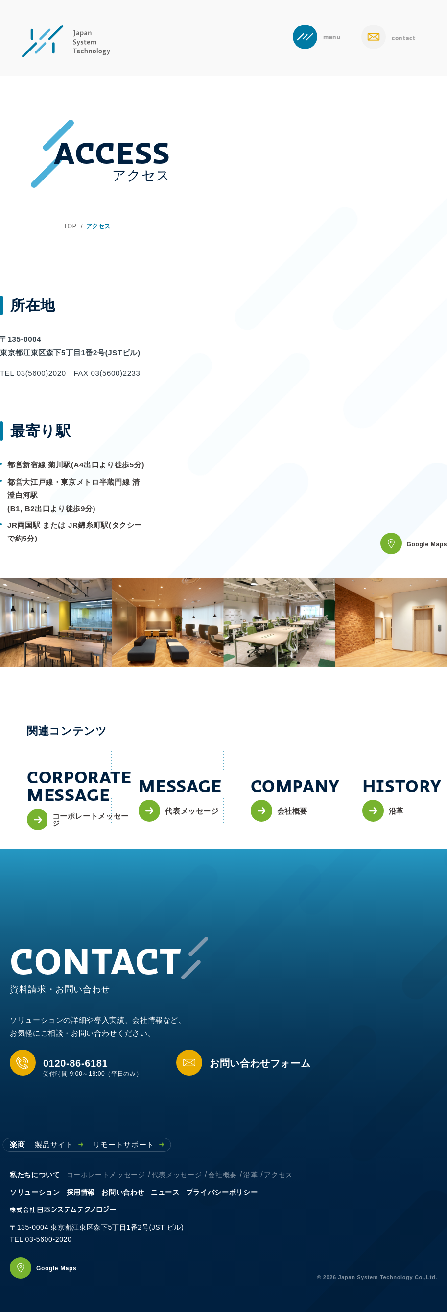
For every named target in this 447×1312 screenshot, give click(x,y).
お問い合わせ (122, 1192)
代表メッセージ (177, 1175)
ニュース (165, 1192)
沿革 (250, 1175)
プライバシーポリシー (222, 1192)
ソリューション (35, 1192)
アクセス (278, 1175)
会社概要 (222, 1175)
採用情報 (81, 1192)
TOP (70, 226)
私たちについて (35, 1175)
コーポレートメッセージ (106, 1175)
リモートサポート (128, 1144)
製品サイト (59, 1144)
